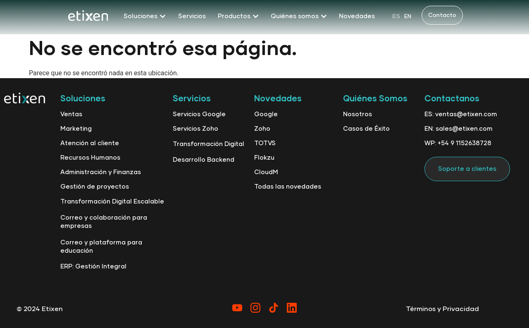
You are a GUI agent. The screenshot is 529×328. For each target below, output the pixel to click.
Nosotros (357, 114)
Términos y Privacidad (442, 309)
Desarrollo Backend (203, 160)
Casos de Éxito (366, 129)
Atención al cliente (89, 143)
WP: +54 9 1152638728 (457, 143)
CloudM (266, 172)
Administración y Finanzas (100, 172)
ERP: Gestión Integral (93, 266)
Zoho (262, 129)
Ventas (71, 114)
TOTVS (265, 143)
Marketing (76, 129)
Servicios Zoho (195, 129)
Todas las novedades (287, 187)
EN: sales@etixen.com (458, 129)
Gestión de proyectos (94, 187)
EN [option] (407, 16)
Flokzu (264, 158)
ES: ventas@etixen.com (460, 114)
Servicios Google (199, 114)
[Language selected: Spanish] (401, 16)
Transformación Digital (208, 144)
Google (266, 114)
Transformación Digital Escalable (112, 202)
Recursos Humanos (90, 158)
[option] (407, 16)
